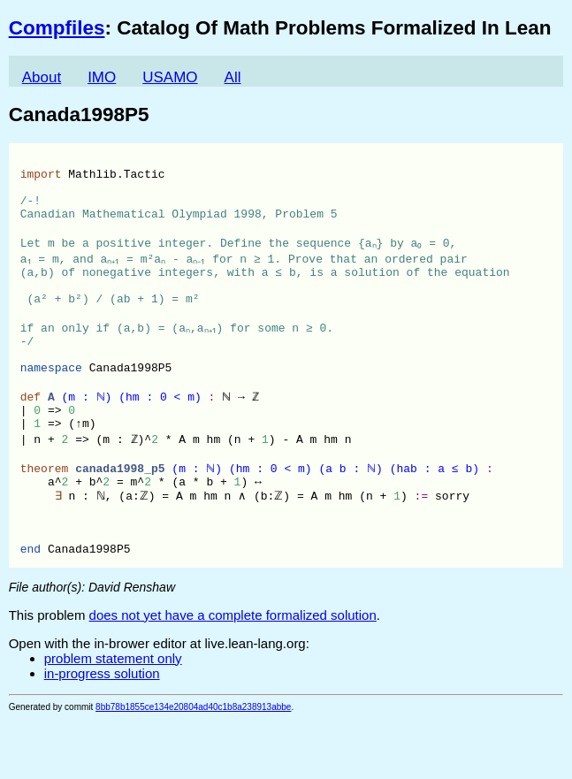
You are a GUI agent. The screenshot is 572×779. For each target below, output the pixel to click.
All (233, 77)
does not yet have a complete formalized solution (233, 675)
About (41, 77)
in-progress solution (102, 733)
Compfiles (57, 28)
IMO (102, 77)
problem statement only (113, 718)
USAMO (169, 77)
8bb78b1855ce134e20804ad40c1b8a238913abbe (193, 767)
